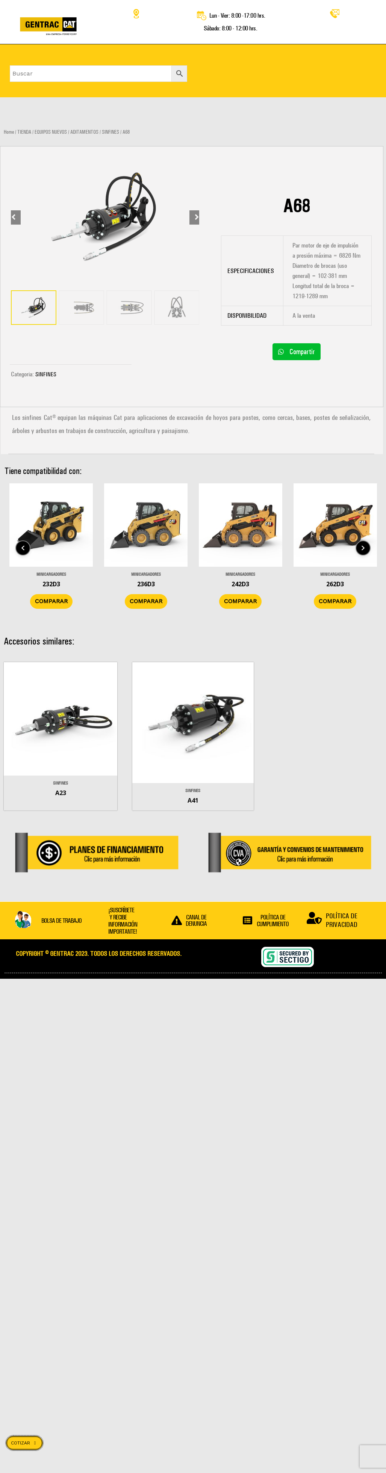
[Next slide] (193, 147)
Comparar (77, 603)
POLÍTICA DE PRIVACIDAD (341, 922)
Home (9, 132)
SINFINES (110, 132)
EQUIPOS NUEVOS (51, 132)
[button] (296, 351)
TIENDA (24, 132)
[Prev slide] (17, 147)
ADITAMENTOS (84, 132)
